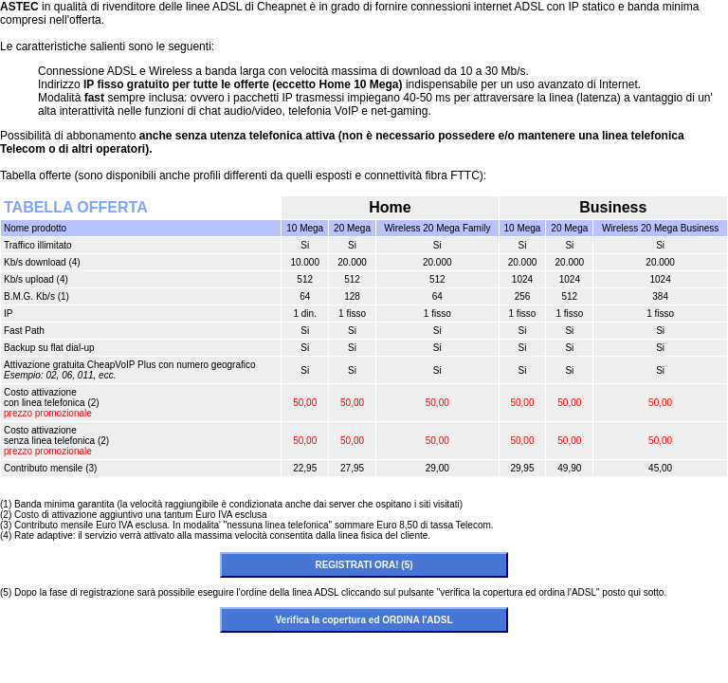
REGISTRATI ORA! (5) (363, 565)
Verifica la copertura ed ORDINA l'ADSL (363, 620)
